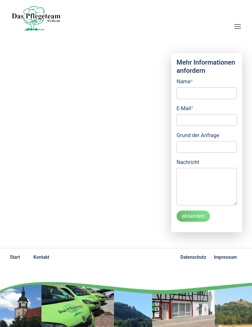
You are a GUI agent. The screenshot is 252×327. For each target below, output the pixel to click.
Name (185, 81)
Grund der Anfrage (198, 135)
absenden (193, 216)
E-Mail (185, 108)
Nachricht (188, 162)
